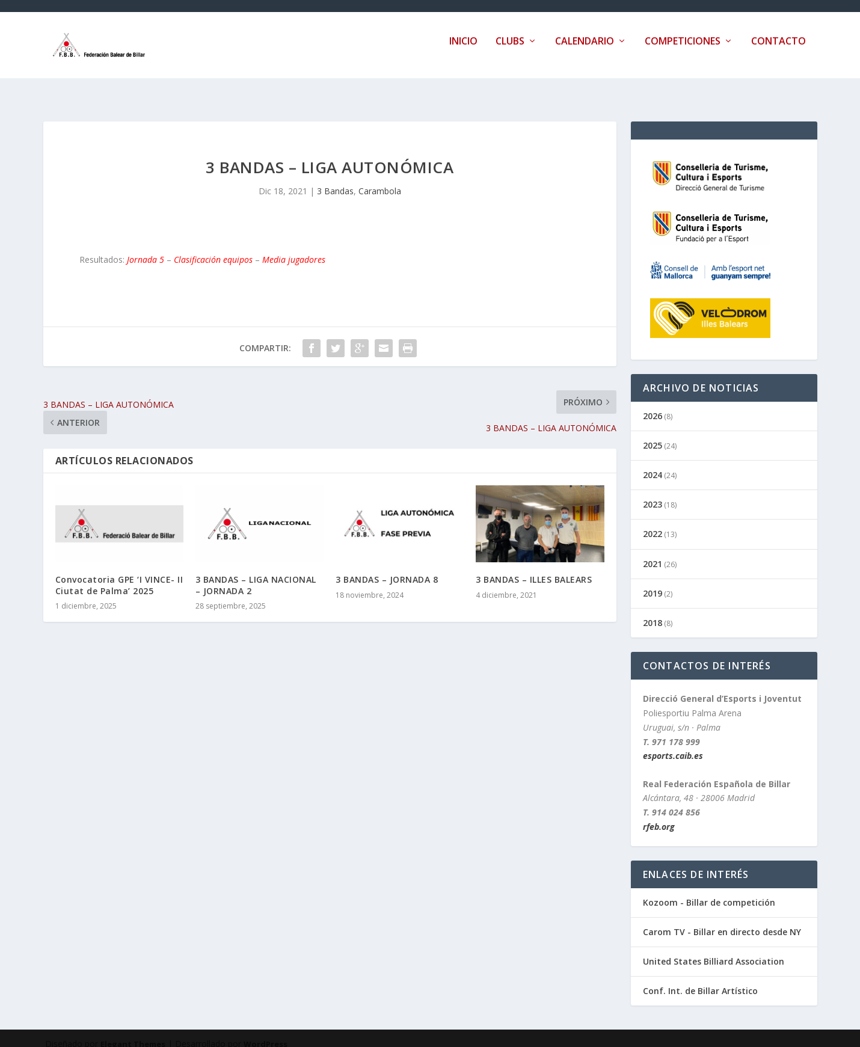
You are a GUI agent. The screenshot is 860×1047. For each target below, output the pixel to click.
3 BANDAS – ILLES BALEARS (534, 568)
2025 (652, 434)
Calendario (584, 50)
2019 (652, 582)
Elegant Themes (132, 1033)
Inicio (463, 50)
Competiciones (682, 50)
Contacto (778, 50)
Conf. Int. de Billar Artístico (700, 980)
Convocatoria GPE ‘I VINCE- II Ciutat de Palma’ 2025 (119, 574)
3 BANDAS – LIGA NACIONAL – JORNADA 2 (255, 574)
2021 (652, 553)
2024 (652, 464)
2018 (652, 612)
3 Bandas (335, 180)
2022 (652, 523)
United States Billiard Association (713, 950)
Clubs (510, 50)
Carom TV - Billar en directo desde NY (722, 921)
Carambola (379, 180)
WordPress (265, 1033)
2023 (652, 493)
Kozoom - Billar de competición (709, 891)
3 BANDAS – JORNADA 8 (387, 568)
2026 (652, 405)
